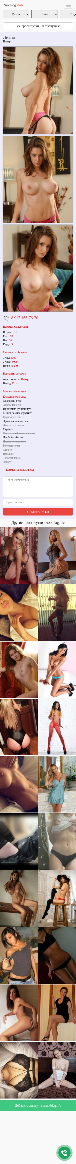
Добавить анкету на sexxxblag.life (38, 1105)
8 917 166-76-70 (24, 318)
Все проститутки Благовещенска (38, 26)
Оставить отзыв (38, 511)
